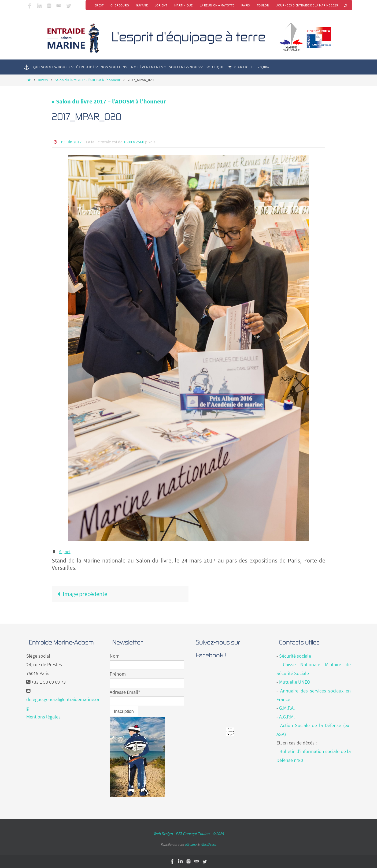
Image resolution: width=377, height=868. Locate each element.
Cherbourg (119, 5)
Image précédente (80, 594)
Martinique (183, 5)
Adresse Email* (125, 692)
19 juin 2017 (71, 141)
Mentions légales (43, 717)
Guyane (142, 5)
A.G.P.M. (287, 717)
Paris (245, 5)
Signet (65, 551)
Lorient (161, 5)
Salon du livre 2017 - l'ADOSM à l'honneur (87, 79)
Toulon (263, 5)
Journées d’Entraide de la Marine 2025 (307, 5)
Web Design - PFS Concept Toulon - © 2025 (188, 833)
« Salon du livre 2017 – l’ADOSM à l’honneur (109, 101)
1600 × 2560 (133, 141)
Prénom (118, 674)
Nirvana (191, 844)
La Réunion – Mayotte (217, 5)
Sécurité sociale (295, 656)
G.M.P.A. (287, 708)
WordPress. (208, 844)
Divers (43, 79)
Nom (115, 656)
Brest (99, 5)
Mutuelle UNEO (294, 682)
